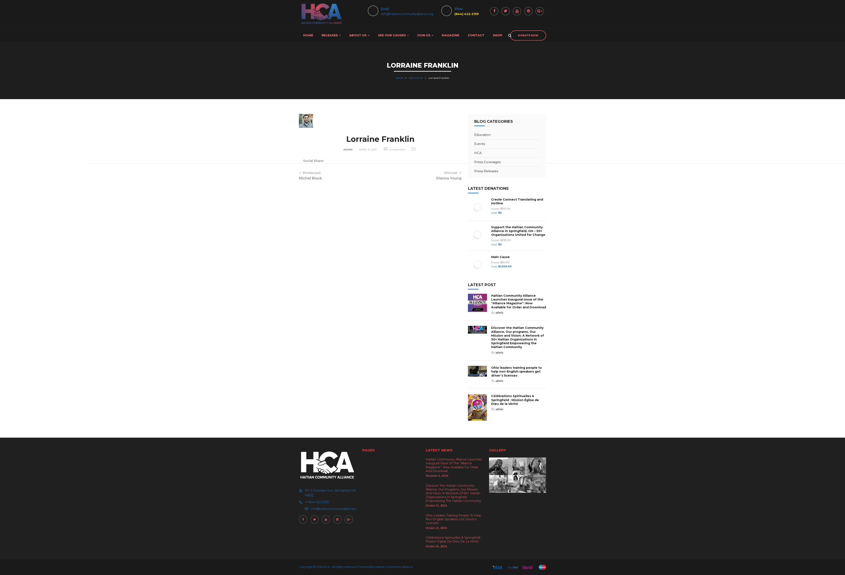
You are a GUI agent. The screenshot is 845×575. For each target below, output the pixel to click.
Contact (476, 35)
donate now (528, 35)
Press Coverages (487, 162)
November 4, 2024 (437, 475)
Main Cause (500, 257)
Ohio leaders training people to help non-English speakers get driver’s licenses (516, 371)
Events (479, 144)
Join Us (425, 35)
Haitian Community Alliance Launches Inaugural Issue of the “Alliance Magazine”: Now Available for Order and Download (518, 301)
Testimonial (416, 77)
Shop (497, 35)
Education (482, 135)
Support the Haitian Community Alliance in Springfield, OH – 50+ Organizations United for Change (518, 231)
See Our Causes (393, 35)
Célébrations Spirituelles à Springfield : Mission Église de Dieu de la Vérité (515, 400)
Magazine (450, 35)
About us (359, 35)
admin (347, 149)
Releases (331, 35)
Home (308, 35)
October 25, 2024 (436, 528)
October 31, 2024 (436, 505)
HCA (478, 153)
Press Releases (486, 171)
